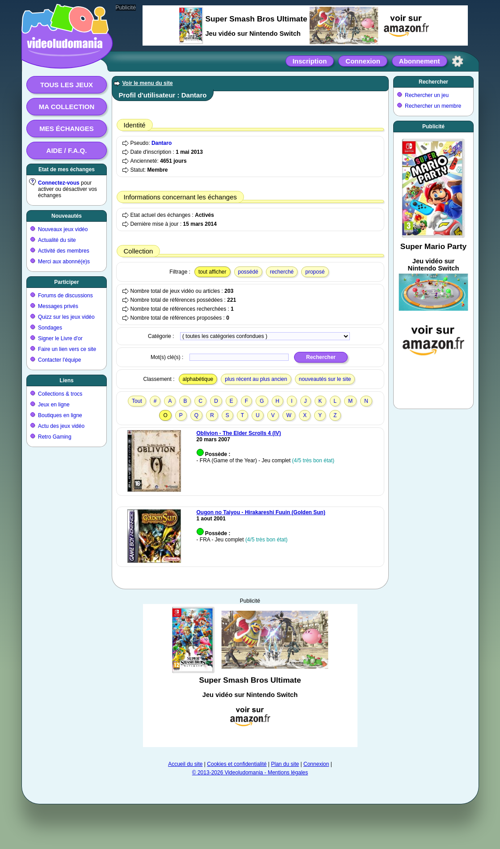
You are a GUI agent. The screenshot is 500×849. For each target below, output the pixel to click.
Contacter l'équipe (59, 360)
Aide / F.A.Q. (66, 150)
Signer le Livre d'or (60, 338)
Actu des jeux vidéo (61, 426)
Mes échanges (66, 128)
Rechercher (433, 82)
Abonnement (419, 61)
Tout (137, 401)
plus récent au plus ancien (256, 379)
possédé (248, 272)
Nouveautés (66, 216)
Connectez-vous (59, 183)
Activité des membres (63, 251)
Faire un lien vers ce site (67, 349)
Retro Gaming (54, 437)
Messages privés (58, 306)
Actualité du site (57, 240)
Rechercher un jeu (427, 95)
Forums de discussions (65, 295)
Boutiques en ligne (60, 415)
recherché (282, 272)
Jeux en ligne (54, 404)
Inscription (310, 61)
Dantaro (161, 143)
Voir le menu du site (147, 83)
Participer (66, 282)
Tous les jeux (66, 85)
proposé (314, 272)
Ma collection (66, 106)
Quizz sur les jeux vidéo (66, 317)
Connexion (362, 61)
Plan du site (285, 764)
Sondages (50, 328)
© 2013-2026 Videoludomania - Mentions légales (250, 772)
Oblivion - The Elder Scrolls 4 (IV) (239, 433)
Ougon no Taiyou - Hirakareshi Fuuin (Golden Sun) (261, 512)
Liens (66, 380)
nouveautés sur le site (325, 379)
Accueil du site (185, 764)
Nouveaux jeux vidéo (63, 229)
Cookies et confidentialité (236, 764)
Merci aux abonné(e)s (64, 261)
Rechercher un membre (433, 106)
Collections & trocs (60, 394)
